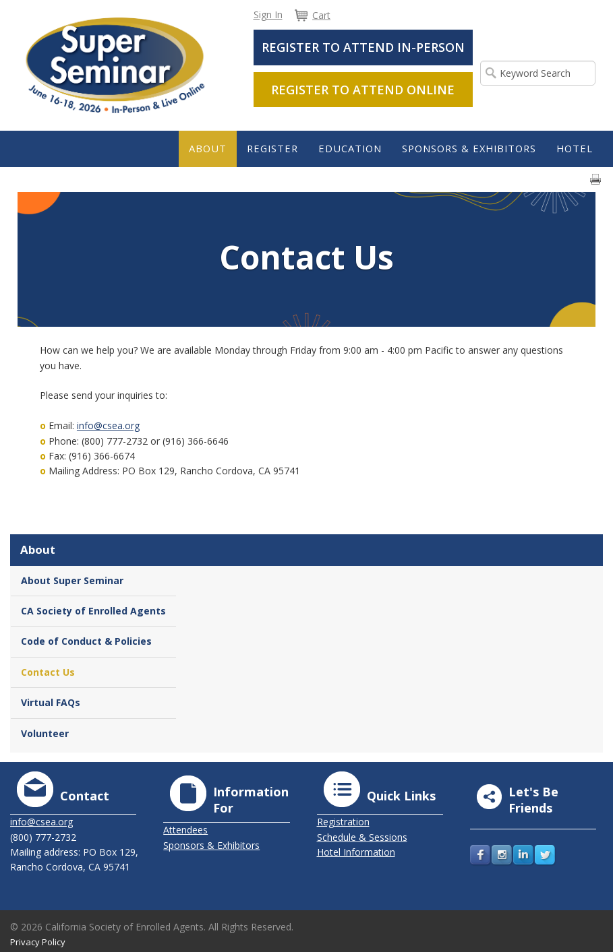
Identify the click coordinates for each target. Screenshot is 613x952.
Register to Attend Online (363, 90)
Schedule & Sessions (362, 837)
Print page (595, 179)
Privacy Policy (37, 942)
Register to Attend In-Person (363, 47)
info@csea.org (108, 425)
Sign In (268, 14)
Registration (343, 821)
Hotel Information (356, 852)
